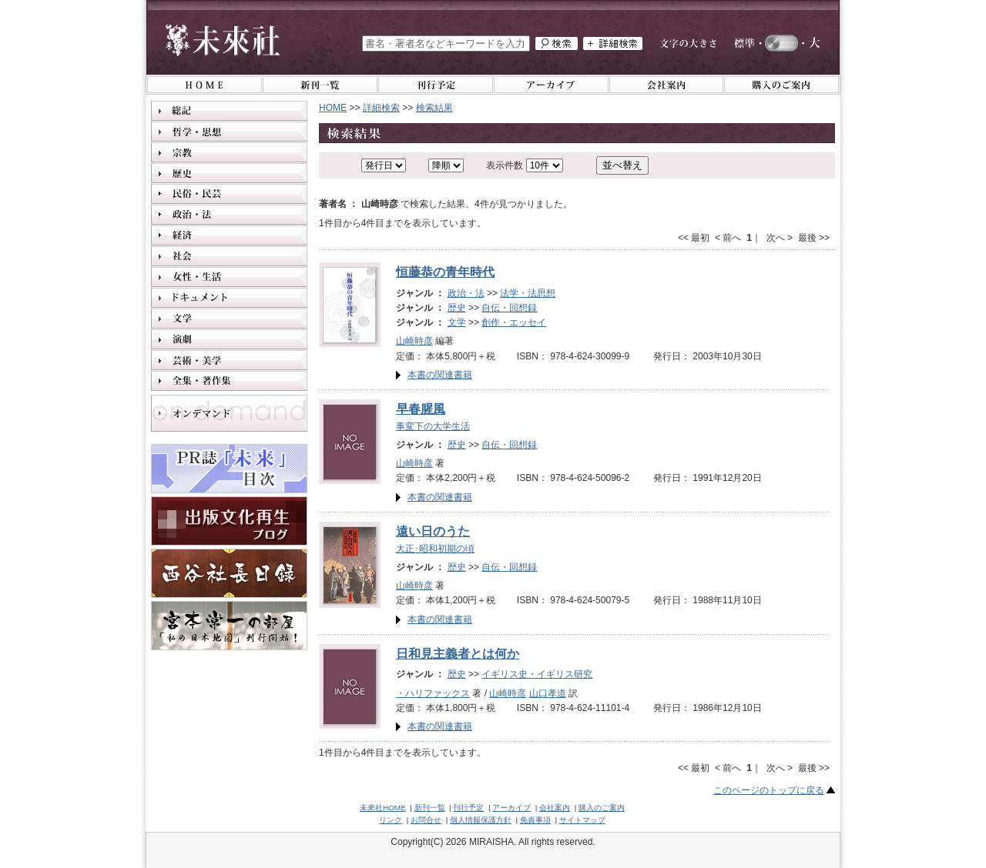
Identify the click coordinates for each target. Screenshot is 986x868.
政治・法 (466, 293)
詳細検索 (381, 107)
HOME (333, 107)
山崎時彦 (414, 341)
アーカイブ (511, 807)
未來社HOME (383, 807)
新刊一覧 (429, 807)
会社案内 (554, 807)
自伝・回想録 (509, 307)
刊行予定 (468, 807)
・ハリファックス (433, 693)
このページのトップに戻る (768, 790)
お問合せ (426, 820)
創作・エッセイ (513, 322)
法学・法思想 (527, 293)
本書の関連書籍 (439, 374)
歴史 (457, 307)
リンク (390, 820)
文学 (457, 322)
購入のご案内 (602, 807)
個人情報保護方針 (480, 820)
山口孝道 (547, 693)
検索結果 (434, 107)
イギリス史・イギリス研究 (536, 674)
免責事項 (535, 820)
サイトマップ (582, 820)
